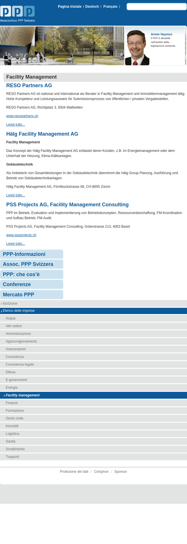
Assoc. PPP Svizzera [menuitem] (28, 264)
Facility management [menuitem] (23, 395)
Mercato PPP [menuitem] (18, 295)
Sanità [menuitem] (10, 441)
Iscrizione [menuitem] (10, 303)
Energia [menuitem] (11, 388)
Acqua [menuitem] (10, 318)
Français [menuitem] (110, 7)
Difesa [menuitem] (10, 372)
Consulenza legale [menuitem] (20, 364)
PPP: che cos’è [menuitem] (21, 274)
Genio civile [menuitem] (14, 418)
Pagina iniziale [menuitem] (70, 7)
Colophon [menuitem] (101, 472)
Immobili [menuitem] (12, 426)
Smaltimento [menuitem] (15, 449)
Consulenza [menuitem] (15, 357)
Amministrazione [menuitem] (18, 334)
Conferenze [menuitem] (17, 284)
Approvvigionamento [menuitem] (21, 341)
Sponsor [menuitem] (120, 472)
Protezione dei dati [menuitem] (74, 472)
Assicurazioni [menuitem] (16, 349)
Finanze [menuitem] (12, 403)
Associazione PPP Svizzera (18, 14)
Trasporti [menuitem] (12, 457)
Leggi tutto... (15, 125)
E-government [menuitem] (16, 380)
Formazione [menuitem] (15, 411)
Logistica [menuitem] (12, 434)
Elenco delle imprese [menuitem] (18, 311)
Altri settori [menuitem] (14, 326)
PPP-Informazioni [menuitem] (24, 254)
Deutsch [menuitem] (92, 7)
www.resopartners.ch (22, 116)
